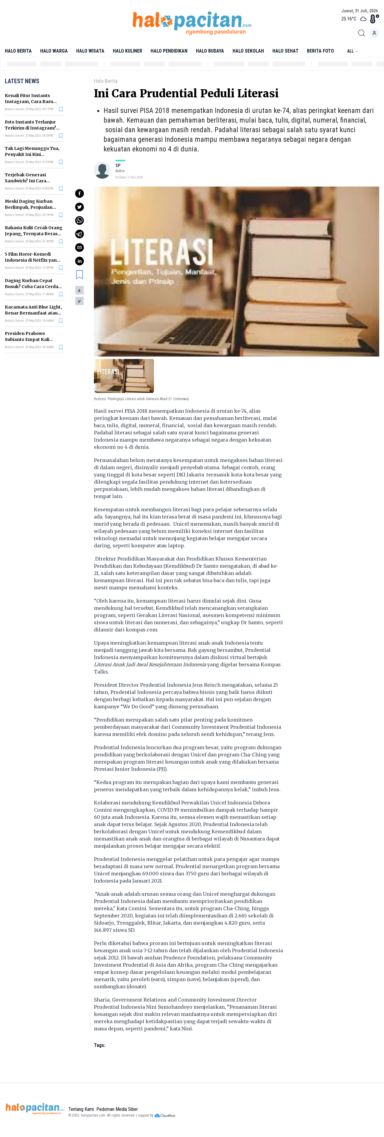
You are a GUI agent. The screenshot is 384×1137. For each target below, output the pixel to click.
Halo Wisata (90, 51)
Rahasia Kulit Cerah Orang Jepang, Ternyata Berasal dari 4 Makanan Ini (33, 233)
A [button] (79, 290)
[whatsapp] (79, 220)
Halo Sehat (285, 51)
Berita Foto (320, 51)
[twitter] (79, 206)
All (352, 51)
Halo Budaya (210, 51)
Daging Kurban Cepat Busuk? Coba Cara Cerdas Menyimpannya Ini (33, 286)
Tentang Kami (81, 1109)
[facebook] (79, 193)
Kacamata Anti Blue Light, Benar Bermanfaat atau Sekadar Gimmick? (33, 313)
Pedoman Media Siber (117, 1109)
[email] (79, 247)
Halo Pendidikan (169, 51)
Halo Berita (18, 51)
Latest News (22, 81)
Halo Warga (54, 51)
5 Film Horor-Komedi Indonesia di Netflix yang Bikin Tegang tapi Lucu (32, 260)
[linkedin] (79, 261)
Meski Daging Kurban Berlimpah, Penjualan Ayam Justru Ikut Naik (28, 207)
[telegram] (79, 234)
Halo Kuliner (127, 51)
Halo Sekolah (248, 51)
